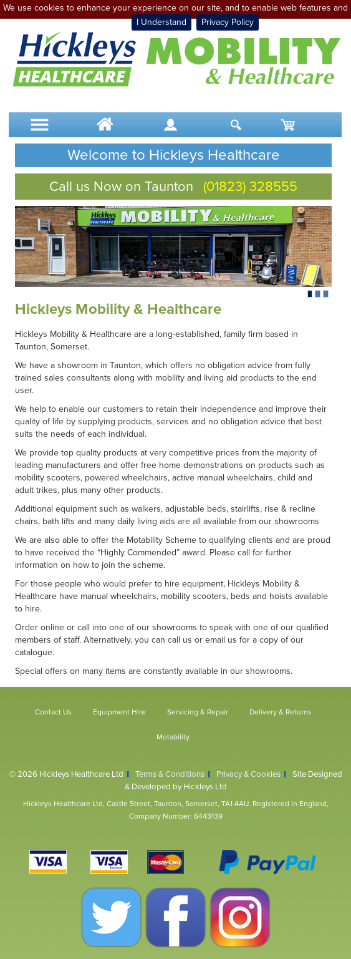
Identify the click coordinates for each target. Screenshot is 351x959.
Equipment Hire (119, 712)
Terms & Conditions (169, 774)
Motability (173, 737)
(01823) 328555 (250, 186)
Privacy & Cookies (248, 774)
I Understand (161, 22)
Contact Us (53, 712)
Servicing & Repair (197, 712)
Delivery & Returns (280, 712)
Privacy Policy (227, 22)
